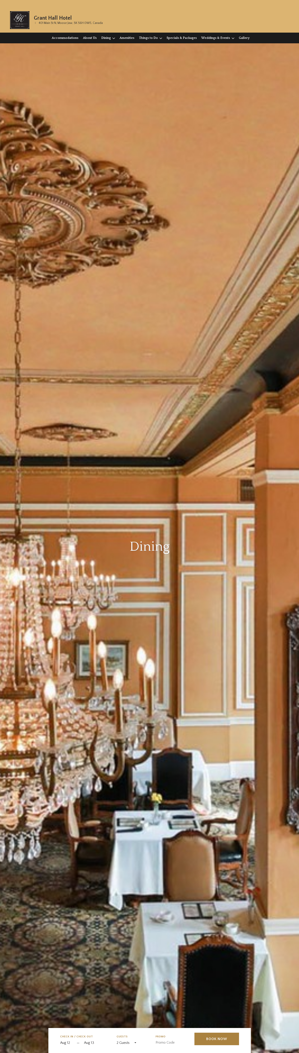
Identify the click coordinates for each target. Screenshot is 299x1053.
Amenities (127, 38)
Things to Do (148, 38)
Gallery (244, 38)
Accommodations (65, 38)
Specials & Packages (182, 38)
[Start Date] (67, 1043)
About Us (90, 38)
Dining (106, 38)
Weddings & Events (215, 38)
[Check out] (96, 1043)
